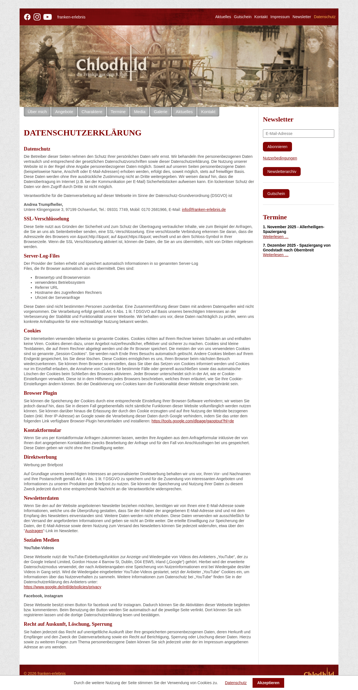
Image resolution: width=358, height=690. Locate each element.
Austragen (34, 531)
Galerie (160, 111)
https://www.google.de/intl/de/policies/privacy (62, 587)
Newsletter (302, 17)
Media (139, 111)
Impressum (280, 17)
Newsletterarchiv (281, 171)
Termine (118, 111)
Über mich (37, 111)
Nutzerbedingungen (280, 158)
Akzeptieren (268, 683)
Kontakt (260, 17)
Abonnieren (277, 146)
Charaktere (92, 111)
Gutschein (242, 17)
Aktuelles (223, 17)
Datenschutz (236, 683)
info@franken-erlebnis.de (204, 209)
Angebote (64, 111)
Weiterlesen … (276, 236)
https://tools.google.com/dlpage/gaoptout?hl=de (193, 421)
